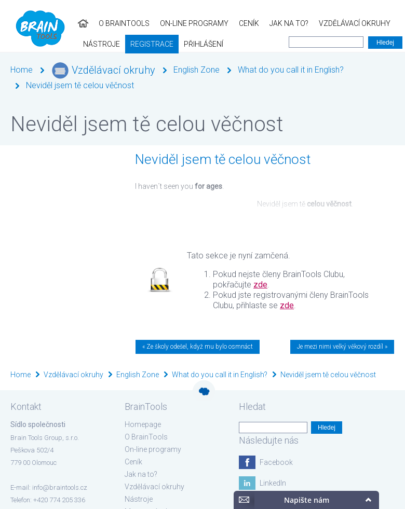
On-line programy (116, 23)
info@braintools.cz (59, 487)
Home (21, 70)
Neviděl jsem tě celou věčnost (80, 85)
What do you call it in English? (291, 70)
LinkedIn (273, 483)
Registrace (26, 44)
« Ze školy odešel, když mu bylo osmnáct (197, 346)
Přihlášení (78, 44)
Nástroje (341, 23)
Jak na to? (211, 23)
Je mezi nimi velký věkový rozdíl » (342, 346)
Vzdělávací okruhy (277, 23)
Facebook (276, 462)
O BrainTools (46, 23)
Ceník (171, 23)
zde (260, 285)
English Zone (196, 70)
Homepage (143, 424)
